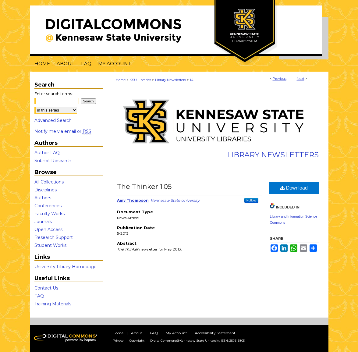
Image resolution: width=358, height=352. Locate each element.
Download (294, 187)
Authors (42, 198)
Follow (251, 200)
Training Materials (52, 304)
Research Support (53, 237)
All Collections (49, 182)
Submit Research (52, 160)
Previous (279, 78)
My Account (176, 333)
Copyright (136, 341)
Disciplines (45, 190)
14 (191, 80)
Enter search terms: (53, 93)
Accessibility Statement (215, 333)
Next (300, 78)
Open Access (48, 229)
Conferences (48, 205)
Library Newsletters (170, 80)
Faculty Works (49, 213)
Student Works (50, 245)
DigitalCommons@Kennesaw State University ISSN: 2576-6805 (197, 341)
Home (121, 80)
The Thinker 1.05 (144, 187)
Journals (43, 221)
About (136, 333)
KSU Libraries (140, 80)
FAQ (39, 296)
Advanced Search (53, 120)
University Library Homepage (65, 266)
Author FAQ (47, 152)
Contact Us (46, 288)
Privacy (118, 341)
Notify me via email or (62, 131)
